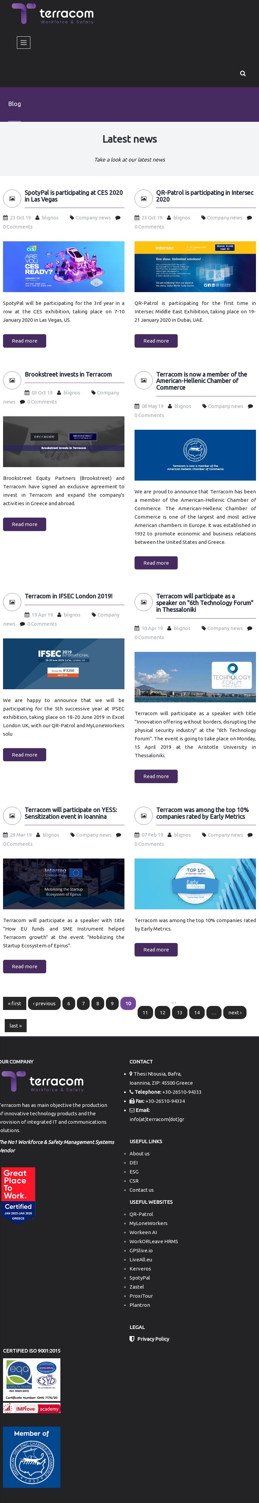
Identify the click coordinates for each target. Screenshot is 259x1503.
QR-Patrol (141, 1214)
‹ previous (44, 1003)
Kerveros (140, 1268)
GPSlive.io (141, 1250)
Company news (93, 217)
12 (162, 1012)
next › (234, 1012)
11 (145, 1012)
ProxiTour (141, 1296)
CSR (134, 1181)
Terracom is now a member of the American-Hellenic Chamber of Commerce (201, 381)
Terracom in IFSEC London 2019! (68, 596)
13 (179, 1012)
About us (140, 1153)
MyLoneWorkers (149, 1223)
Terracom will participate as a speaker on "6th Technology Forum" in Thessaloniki (204, 603)
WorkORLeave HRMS (154, 1241)
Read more (24, 341)
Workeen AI (143, 1232)
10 (128, 1003)
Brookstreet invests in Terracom (68, 374)
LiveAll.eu (141, 1259)
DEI (134, 1162)
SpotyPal (140, 1278)
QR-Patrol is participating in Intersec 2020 (204, 196)
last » (16, 1025)
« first (14, 1003)
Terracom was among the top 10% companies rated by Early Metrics (202, 813)
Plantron (140, 1305)
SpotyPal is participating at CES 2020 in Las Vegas (74, 196)
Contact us (142, 1190)
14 (197, 1012)
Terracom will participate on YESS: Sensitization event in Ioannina (71, 813)
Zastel (137, 1287)
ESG (134, 1172)
